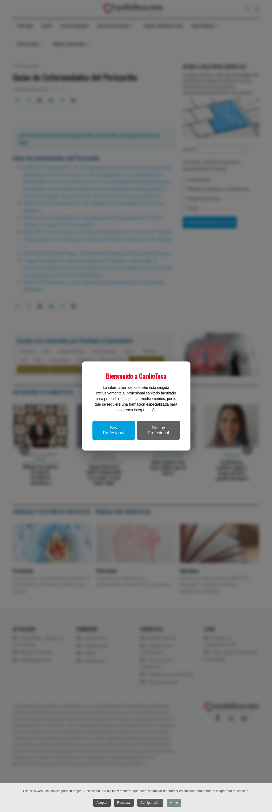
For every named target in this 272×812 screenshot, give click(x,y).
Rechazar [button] (124, 803)
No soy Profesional (158, 430)
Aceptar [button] (101, 803)
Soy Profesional (113, 430)
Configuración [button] (150, 803)
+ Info (174, 803)
